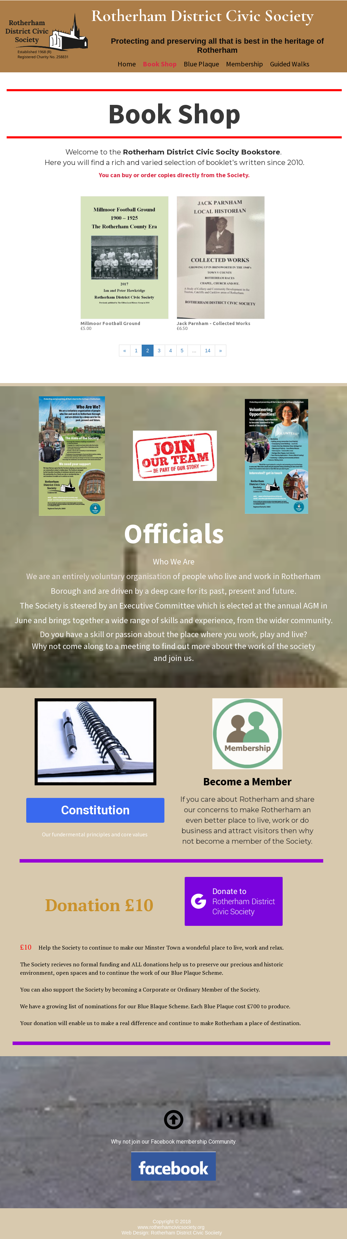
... (194, 350)
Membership (244, 63)
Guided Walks (292, 64)
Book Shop (160, 63)
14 (208, 350)
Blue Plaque (201, 63)
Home (127, 63)
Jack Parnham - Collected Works (213, 323)
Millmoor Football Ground (110, 323)
